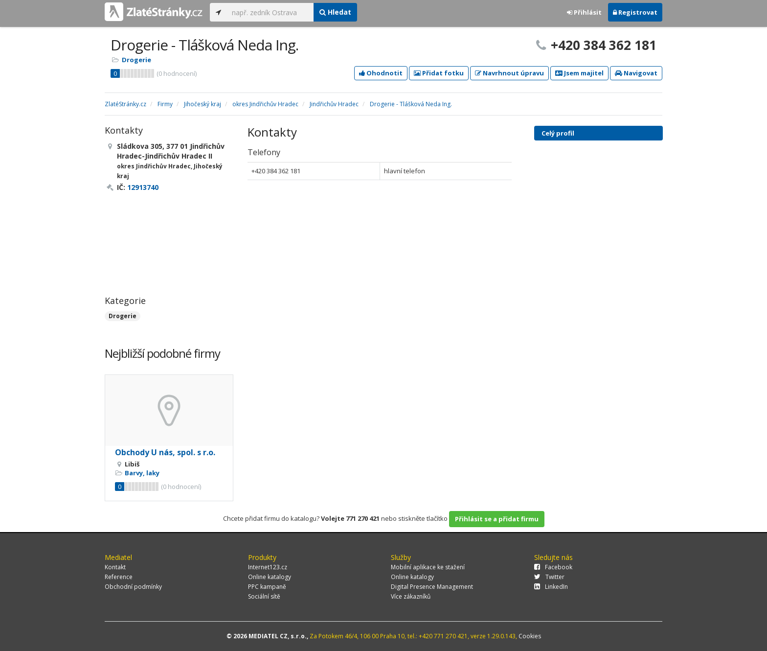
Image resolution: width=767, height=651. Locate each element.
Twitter (549, 577)
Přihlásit (584, 12)
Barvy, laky (142, 472)
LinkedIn (551, 586)
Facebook (553, 567)
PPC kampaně (267, 586)
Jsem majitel (579, 73)
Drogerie (136, 59)
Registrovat (635, 12)
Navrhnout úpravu (509, 73)
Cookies (530, 636)
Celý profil (557, 133)
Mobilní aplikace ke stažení (428, 567)
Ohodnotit (381, 73)
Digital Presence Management (432, 586)
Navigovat (636, 73)
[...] (270, 12)
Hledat (335, 12)
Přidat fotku (439, 73)
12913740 (142, 187)
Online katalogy (269, 577)
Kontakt (115, 567)
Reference (119, 577)
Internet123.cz (267, 567)
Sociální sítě (264, 596)
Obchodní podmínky (133, 586)
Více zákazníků (410, 596)
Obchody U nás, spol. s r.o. (165, 452)
